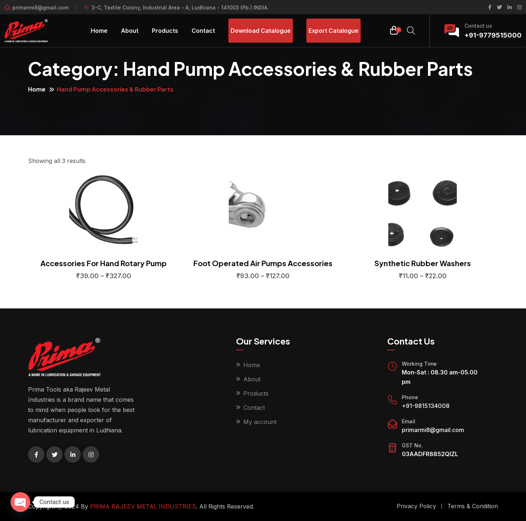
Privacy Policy (416, 506)
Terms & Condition (472, 506)
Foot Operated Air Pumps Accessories (263, 263)
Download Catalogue (261, 30)
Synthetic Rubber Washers (422, 263)
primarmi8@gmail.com (40, 7)
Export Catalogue (333, 30)
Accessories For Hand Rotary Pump (103, 263)
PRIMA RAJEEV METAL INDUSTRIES (143, 506)
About (129, 30)
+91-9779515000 (493, 35)
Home (99, 30)
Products (165, 30)
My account (259, 421)
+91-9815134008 (426, 405)
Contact (203, 30)
